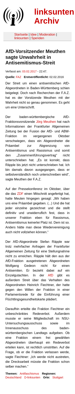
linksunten (21, 38)
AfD (50, 275)
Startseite (21, 34)
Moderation (47, 34)
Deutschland (13, 377)
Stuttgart (57, 377)
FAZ (18, 77)
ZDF (20, 193)
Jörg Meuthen (46, 121)
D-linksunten (32, 377)
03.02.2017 (29, 71)
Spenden (37, 38)
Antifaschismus (29, 373)
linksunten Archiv (54, 16)
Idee (33, 34)
